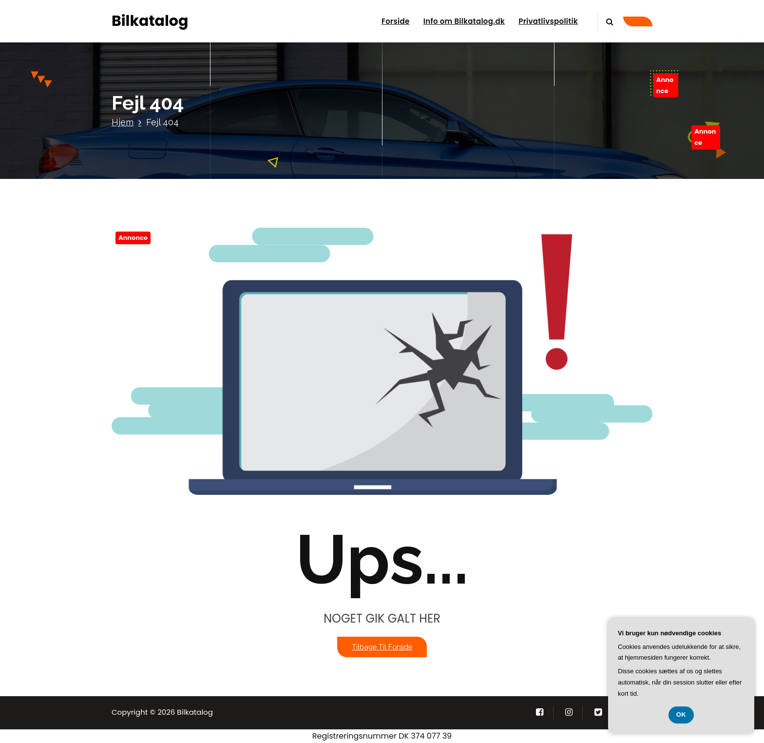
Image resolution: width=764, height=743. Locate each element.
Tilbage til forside (382, 647)
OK (681, 714)
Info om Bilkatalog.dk (464, 21)
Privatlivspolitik (548, 21)
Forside (395, 21)
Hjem (123, 122)
